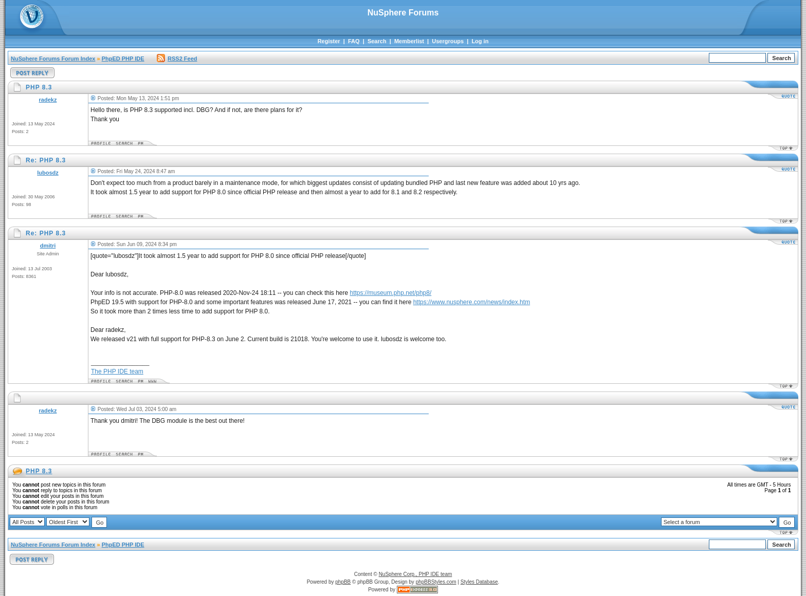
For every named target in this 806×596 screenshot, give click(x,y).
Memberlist (409, 41)
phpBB (343, 582)
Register (329, 41)
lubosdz (48, 173)
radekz (48, 100)
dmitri (48, 246)
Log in (479, 41)
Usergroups (448, 41)
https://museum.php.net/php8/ (391, 292)
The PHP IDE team (117, 371)
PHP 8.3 (39, 471)
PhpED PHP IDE (123, 58)
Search (377, 41)
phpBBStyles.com (436, 582)
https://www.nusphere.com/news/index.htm (471, 302)
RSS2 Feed (177, 58)
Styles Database (479, 582)
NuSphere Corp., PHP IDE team (415, 574)
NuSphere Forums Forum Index (53, 58)
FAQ (354, 41)
